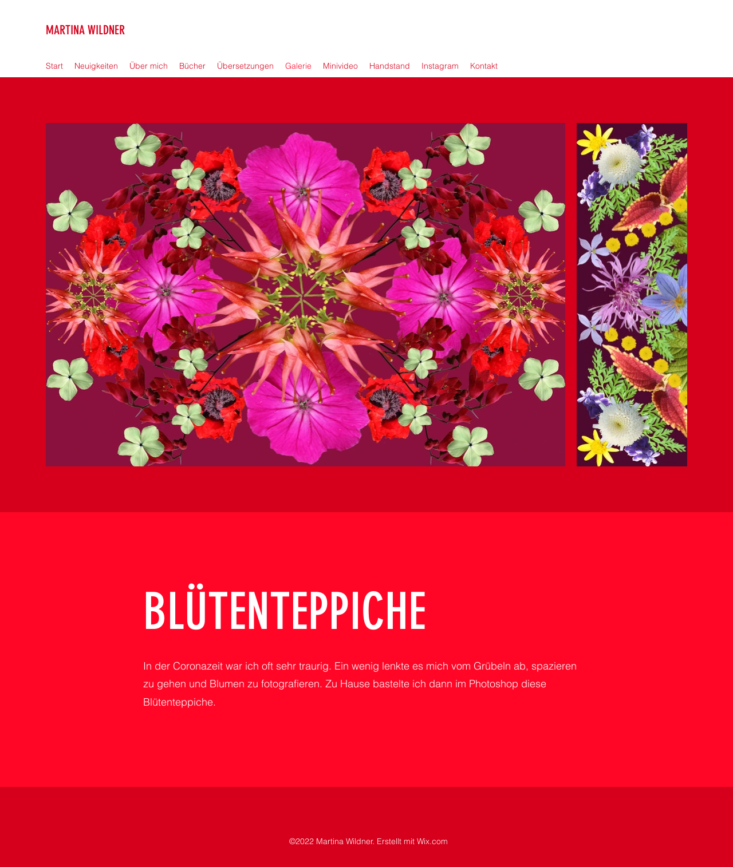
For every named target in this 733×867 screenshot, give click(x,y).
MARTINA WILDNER (85, 30)
